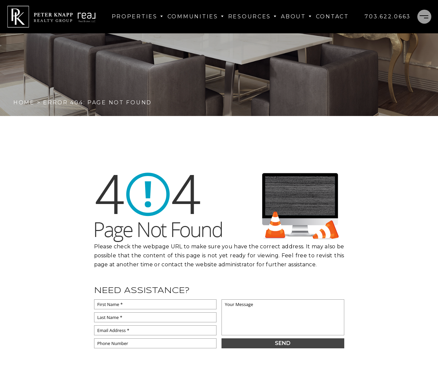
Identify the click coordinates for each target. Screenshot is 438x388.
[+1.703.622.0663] (388, 17)
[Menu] (424, 17)
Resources (252, 16)
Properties (137, 16)
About (296, 16)
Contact (332, 16)
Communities (195, 16)
